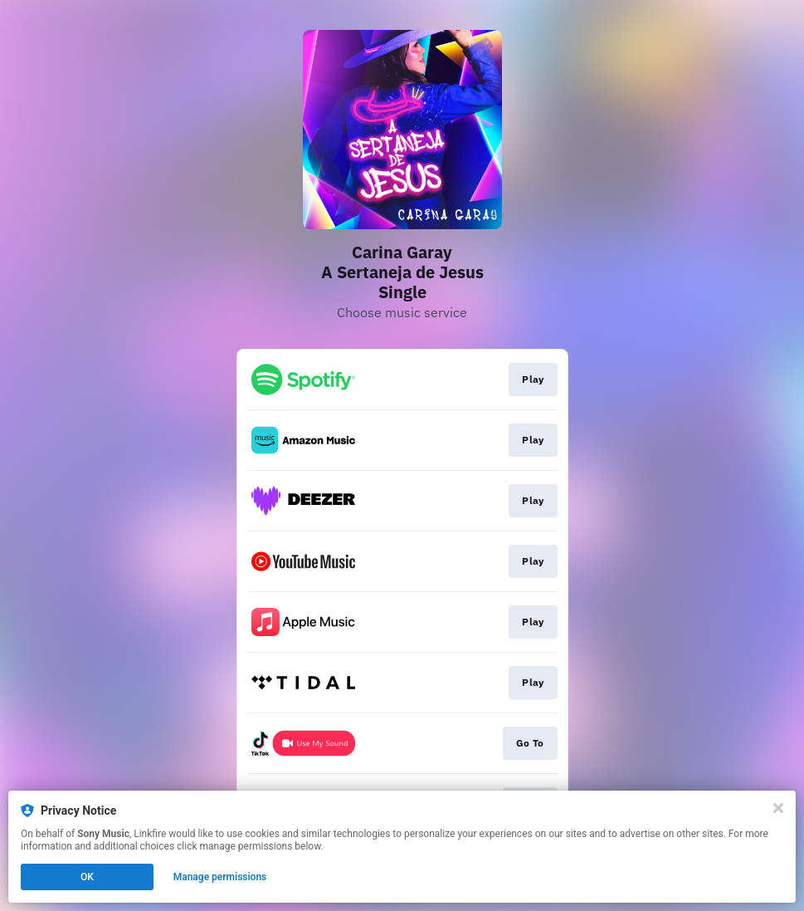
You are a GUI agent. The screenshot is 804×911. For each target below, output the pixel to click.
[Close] (778, 808)
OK (87, 877)
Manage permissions (220, 877)
